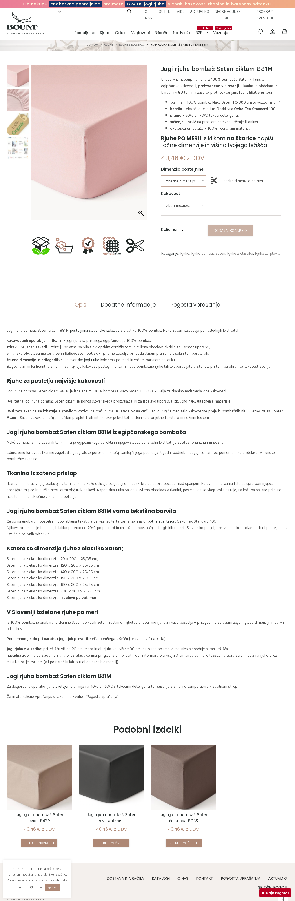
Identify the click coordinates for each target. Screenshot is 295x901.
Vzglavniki (140, 33)
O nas (148, 14)
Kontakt (204, 878)
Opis (80, 304)
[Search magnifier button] (129, 12)
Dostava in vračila (125, 878)
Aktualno (199, 11)
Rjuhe (105, 33)
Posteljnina (84, 33)
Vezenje (222, 31)
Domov (92, 44)
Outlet (165, 11)
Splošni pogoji (272, 887)
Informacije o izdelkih (227, 14)
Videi (181, 11)
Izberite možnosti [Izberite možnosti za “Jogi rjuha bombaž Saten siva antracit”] (111, 843)
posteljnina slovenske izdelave (95, 330)
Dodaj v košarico (230, 230)
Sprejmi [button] (52, 887)
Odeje (121, 33)
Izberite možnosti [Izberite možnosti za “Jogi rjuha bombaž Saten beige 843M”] (39, 843)
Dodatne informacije (128, 304)
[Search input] (91, 12)
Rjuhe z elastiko (131, 44)
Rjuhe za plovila (267, 253)
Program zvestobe (265, 14)
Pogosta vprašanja (195, 304)
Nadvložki (182, 33)
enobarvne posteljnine (75, 4)
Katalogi (161, 878)
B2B (203, 33)
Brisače (162, 33)
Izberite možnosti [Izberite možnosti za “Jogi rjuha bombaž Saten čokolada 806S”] (183, 843)
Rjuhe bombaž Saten (208, 253)
